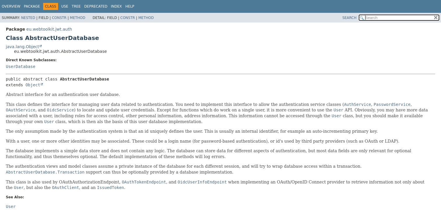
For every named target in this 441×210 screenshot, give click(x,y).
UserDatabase (20, 66)
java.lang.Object (22, 46)
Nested (28, 18)
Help (129, 6)
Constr (59, 18)
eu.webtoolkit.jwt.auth (49, 29)
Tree (76, 6)
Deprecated (96, 6)
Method (77, 18)
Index (116, 6)
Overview (11, 6)
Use (64, 6)
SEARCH (349, 18)
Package (32, 6)
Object (32, 85)
